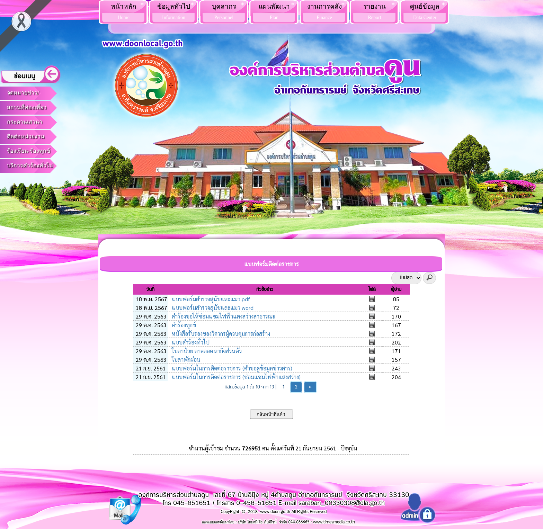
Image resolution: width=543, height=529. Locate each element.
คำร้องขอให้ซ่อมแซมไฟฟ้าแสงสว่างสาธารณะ (222, 316)
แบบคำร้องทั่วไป (190, 342)
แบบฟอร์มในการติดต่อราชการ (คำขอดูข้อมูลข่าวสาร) (231, 368)
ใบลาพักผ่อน (185, 359)
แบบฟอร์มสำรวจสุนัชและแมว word (211, 307)
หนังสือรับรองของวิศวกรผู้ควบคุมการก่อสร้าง (220, 333)
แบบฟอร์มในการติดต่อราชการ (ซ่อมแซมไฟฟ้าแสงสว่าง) (235, 376)
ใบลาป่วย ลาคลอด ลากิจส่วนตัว (206, 351)
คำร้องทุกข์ (183, 325)
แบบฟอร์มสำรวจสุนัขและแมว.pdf (210, 299)
